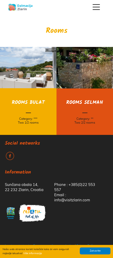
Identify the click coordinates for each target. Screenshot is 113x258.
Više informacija (32, 253)
